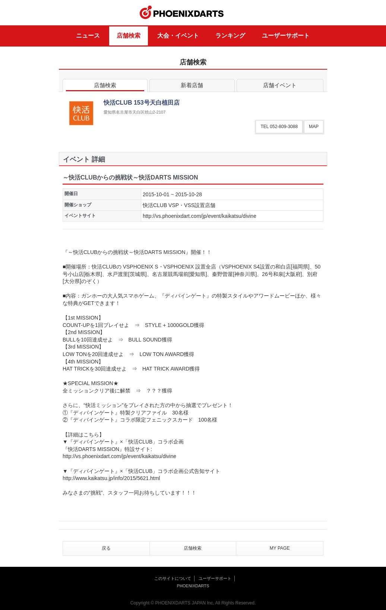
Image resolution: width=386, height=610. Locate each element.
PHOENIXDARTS (182, 13)
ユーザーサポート (286, 35)
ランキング (230, 35)
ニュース (88, 35)
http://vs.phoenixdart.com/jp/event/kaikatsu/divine (199, 216)
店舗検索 (128, 35)
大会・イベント (178, 35)
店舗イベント (280, 86)
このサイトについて (172, 578)
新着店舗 (192, 86)
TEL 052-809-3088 (279, 126)
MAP (314, 126)
